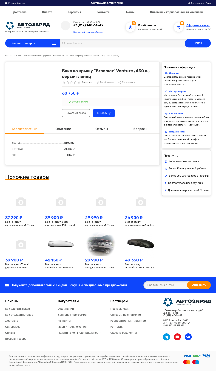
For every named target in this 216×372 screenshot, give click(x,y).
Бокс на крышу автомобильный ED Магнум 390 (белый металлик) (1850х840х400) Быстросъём (61, 267)
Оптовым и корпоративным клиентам (176, 12)
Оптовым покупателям (125, 315)
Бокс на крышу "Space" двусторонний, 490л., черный (17, 267)
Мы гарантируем (177, 91)
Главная (8, 56)
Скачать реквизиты (123, 333)
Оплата (47, 12)
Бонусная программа (72, 315)
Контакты (103, 12)
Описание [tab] (63, 129)
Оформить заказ (198, 25)
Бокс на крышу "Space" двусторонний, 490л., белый (60, 225)
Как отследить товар (19, 315)
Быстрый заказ (77, 113)
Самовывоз (12, 327)
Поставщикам (119, 309)
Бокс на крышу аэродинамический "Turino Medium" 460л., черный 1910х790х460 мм (99, 267)
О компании (66, 309)
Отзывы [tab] (101, 129)
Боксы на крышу (60, 56)
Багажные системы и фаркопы (37, 56)
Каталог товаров (23, 43)
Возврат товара (15, 339)
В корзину (106, 113)
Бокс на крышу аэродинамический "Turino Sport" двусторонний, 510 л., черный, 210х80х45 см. (20, 225)
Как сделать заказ (17, 309)
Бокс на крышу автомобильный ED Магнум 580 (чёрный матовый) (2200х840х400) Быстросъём (139, 267)
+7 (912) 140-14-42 (88, 25)
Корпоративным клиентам (128, 321)
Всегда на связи (176, 131)
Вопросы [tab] (140, 129)
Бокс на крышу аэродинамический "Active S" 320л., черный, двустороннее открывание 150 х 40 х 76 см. (140, 225)
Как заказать (176, 113)
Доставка (19, 12)
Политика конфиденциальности (79, 333)
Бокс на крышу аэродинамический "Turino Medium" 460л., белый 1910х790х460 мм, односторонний (99, 225)
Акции (130, 12)
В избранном (147, 25)
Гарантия (74, 12)
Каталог (18, 56)
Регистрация (197, 3)
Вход (208, 3)
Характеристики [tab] (24, 129)
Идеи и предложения (72, 327)
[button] (15, 3)
